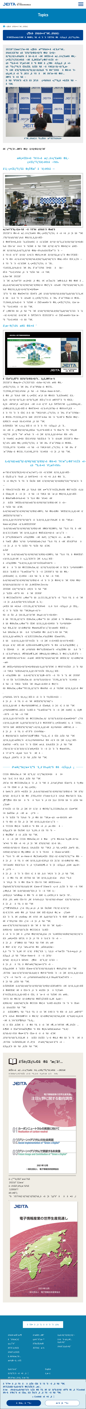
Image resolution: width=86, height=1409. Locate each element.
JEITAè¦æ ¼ (38, 1348)
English (48, 1369)
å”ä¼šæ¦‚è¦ (14, 1339)
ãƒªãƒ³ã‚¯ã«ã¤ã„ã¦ (18, 1373)
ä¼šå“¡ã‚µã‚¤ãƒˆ (64, 1346)
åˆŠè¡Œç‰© (38, 1343)
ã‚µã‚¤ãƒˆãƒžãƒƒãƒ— (66, 1335)
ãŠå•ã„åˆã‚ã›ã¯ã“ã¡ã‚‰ (43, 1324)
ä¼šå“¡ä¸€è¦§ (13, 1352)
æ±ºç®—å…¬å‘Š (14, 1360)
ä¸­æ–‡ (47, 1373)
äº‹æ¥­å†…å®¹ (38, 1335)
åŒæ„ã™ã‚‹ (23, 1403)
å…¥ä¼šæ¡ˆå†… (14, 1356)
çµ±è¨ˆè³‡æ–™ (38, 1339)
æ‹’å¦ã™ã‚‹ (62, 1403)
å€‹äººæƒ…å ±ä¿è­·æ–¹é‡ (19, 1377)
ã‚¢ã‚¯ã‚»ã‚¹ (12, 1369)
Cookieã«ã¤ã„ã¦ (44, 1396)
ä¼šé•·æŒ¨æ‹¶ (15, 1335)
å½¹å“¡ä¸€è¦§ (13, 1348)
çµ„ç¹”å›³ (11, 1343)
